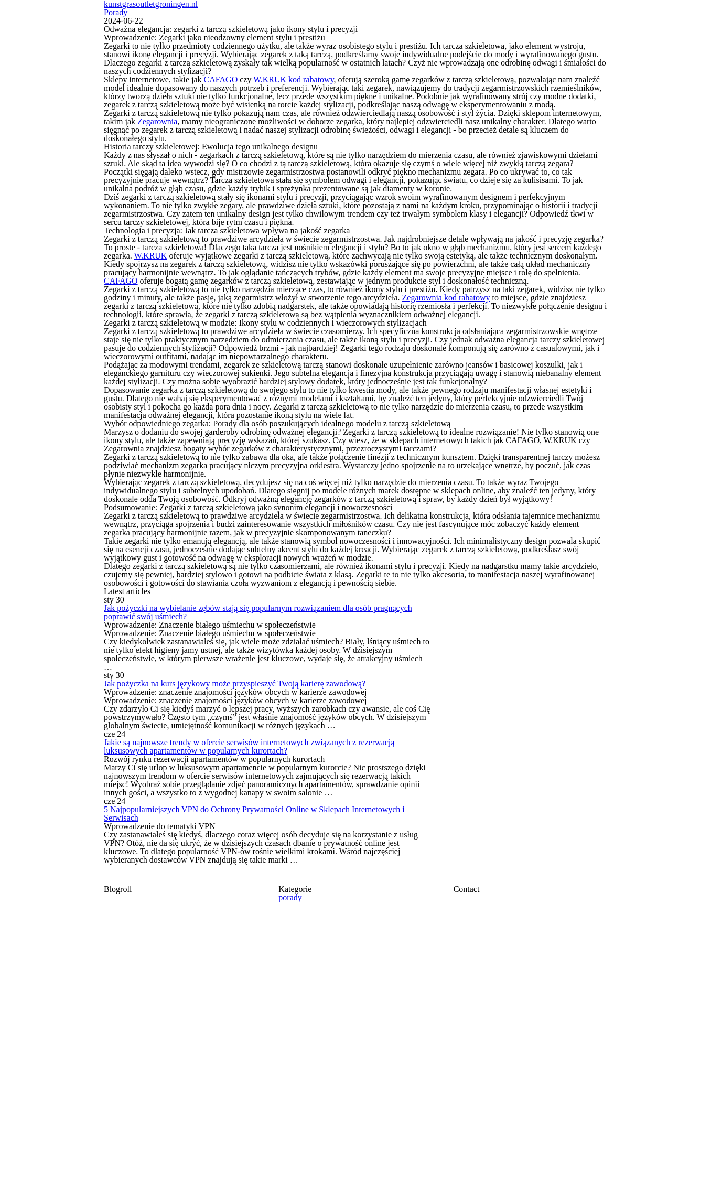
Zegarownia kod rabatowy (444, 432)
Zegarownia (155, 155)
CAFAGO (218, 97)
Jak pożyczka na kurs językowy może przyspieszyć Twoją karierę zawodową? (295, 982)
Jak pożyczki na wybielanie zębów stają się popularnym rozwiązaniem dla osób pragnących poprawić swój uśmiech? (285, 890)
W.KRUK (147, 357)
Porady (591, 30)
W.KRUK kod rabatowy (284, 97)
